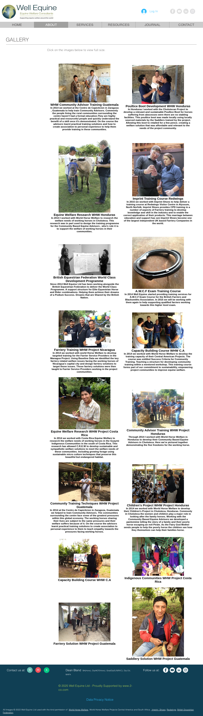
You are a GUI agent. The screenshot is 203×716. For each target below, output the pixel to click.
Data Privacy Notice (99, 699)
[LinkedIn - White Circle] (178, 670)
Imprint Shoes (158, 709)
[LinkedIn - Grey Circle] (185, 11)
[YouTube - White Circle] (172, 670)
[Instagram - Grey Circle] (192, 11)
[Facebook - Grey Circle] (172, 11)
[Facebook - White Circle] (165, 670)
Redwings (171, 709)
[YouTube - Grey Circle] (179, 11)
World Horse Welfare (78, 709)
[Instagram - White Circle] (185, 670)
